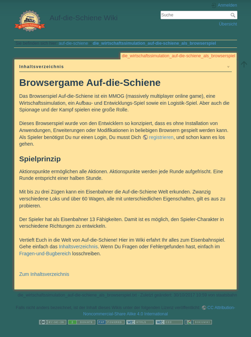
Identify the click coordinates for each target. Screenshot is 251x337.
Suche (233, 15)
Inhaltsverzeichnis (78, 246)
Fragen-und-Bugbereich (45, 253)
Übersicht (228, 24)
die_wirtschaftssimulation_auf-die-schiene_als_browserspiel (154, 43)
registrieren (161, 137)
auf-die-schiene (73, 43)
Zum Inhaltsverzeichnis (44, 274)
